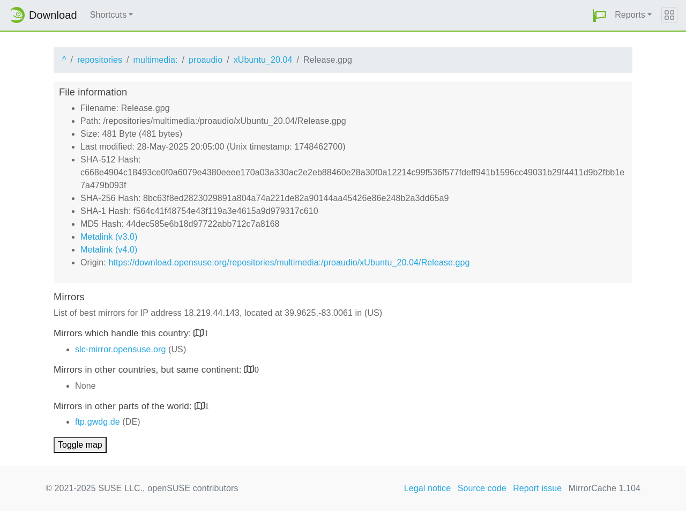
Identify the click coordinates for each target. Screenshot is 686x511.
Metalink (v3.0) (108, 236)
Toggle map (80, 444)
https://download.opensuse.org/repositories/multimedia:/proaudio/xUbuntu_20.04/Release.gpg (288, 262)
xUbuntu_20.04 (263, 59)
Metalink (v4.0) (108, 249)
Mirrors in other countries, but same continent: (149, 370)
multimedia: (155, 59)
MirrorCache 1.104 (604, 488)
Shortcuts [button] (108, 14)
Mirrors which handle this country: (123, 333)
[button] (599, 15)
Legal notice (427, 488)
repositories (99, 59)
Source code (482, 488)
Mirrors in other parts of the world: (124, 406)
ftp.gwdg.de (97, 421)
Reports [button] (630, 14)
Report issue (537, 488)
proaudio (205, 59)
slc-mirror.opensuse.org (120, 349)
